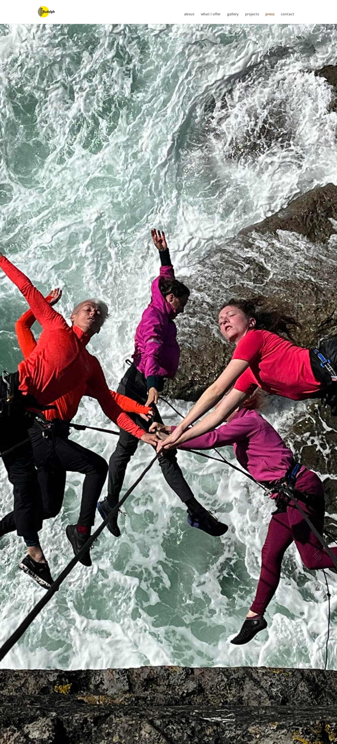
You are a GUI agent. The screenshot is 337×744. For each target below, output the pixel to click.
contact (287, 15)
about (189, 15)
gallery (233, 15)
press (269, 15)
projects (252, 15)
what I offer (211, 15)
